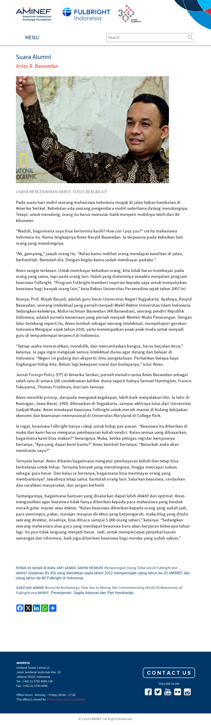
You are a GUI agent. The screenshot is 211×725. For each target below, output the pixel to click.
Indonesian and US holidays (66, 699)
